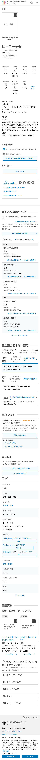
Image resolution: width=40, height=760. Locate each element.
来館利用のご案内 (31, 359)
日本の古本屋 (11, 443)
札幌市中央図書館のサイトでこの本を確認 (21, 260)
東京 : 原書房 (8, 564)
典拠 (20, 541)
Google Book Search (14, 446)
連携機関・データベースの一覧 (26, 221)
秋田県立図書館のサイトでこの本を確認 (22, 293)
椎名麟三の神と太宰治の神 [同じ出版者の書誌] (28, 638)
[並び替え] (10, 239)
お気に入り (6, 183)
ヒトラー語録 (8, 505)
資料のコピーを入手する (10, 734)
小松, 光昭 (6, 551)
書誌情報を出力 (9, 191)
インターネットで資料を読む (11, 731)
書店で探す (20, 171)
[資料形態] (26, 239)
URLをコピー (13, 183)
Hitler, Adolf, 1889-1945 (12, 538)
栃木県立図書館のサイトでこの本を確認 (22, 313)
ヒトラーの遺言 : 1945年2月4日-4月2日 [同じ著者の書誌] (10, 638)
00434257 (21, 545)
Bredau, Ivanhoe (9, 545)
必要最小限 (11, 756)
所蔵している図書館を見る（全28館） (20, 158)
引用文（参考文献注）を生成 (14, 188)
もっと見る (12, 654)
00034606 (28, 551)
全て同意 (30, 756)
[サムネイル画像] (10, 627)
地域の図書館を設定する (25, 233)
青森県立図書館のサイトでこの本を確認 (22, 277)
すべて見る (33, 87)
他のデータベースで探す (12, 195)
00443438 (26, 538)
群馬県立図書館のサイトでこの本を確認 (22, 330)
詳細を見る (6, 751)
